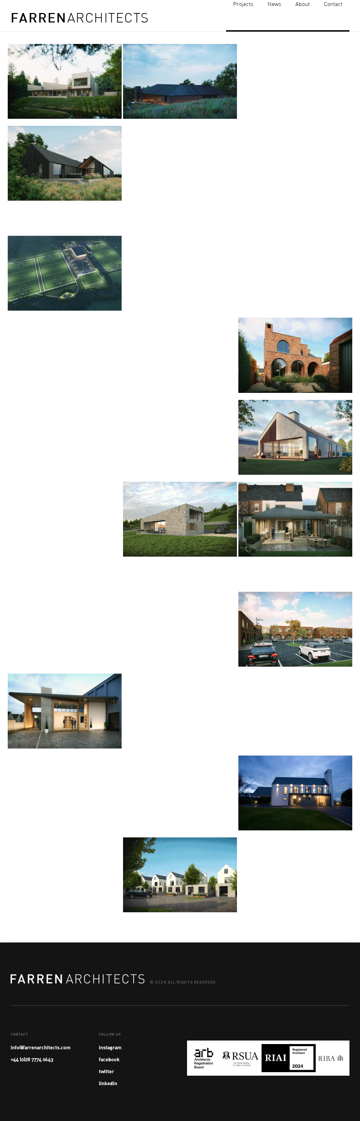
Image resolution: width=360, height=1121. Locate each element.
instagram (110, 1047)
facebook (109, 1059)
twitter (106, 1071)
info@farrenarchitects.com (40, 1047)
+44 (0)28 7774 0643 (32, 1059)
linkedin (108, 1083)
